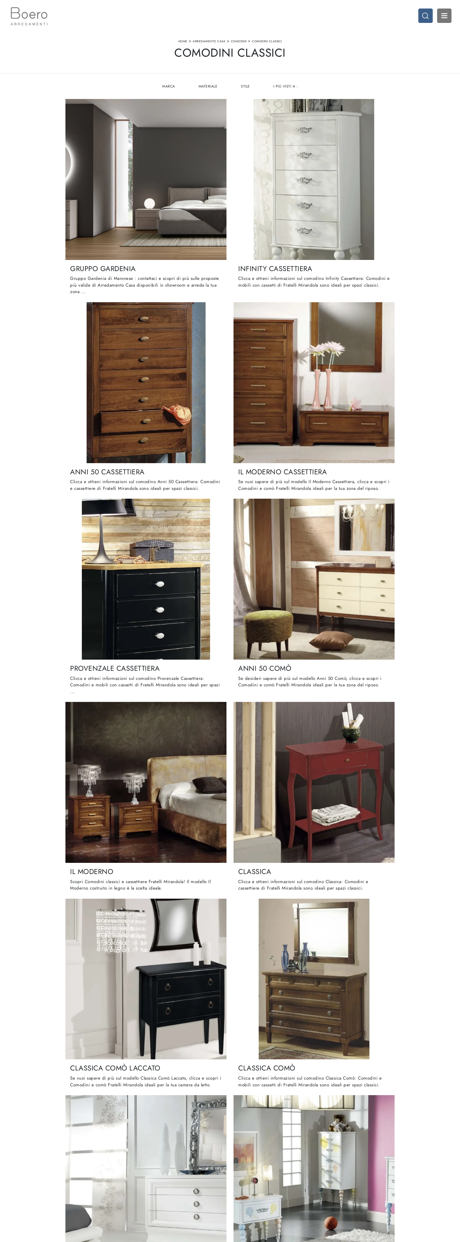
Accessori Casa (360, 1174)
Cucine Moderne (248, 1169)
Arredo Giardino (361, 1186)
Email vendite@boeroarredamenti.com (39, 1191)
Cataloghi (128, 1186)
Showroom (129, 1174)
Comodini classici (267, 42)
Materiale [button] (207, 88)
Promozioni (243, 1186)
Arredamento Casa (209, 42)
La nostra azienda (135, 1169)
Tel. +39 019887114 (24, 1186)
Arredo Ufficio (359, 1180)
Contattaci (128, 1191)
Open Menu (444, 16)
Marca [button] (168, 88)
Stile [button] (245, 88)
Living (239, 1180)
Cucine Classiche (248, 1174)
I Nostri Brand (132, 1180)
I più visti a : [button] (286, 88)
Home (182, 42)
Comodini (239, 42)
